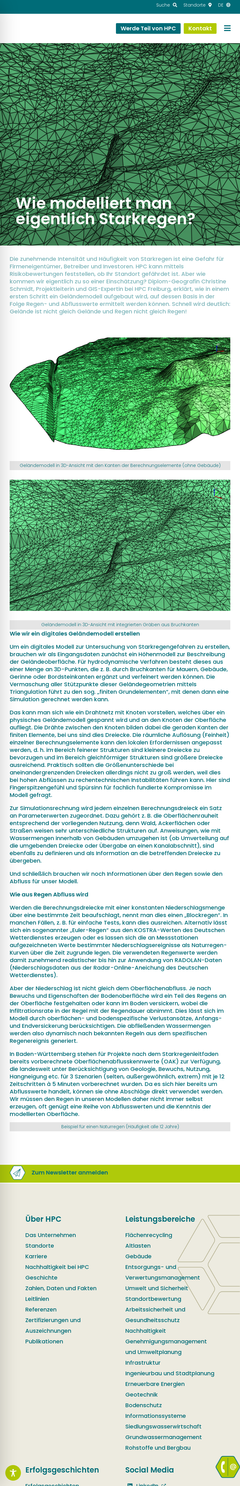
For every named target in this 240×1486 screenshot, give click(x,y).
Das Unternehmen (50, 1235)
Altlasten (138, 1246)
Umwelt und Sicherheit (156, 1288)
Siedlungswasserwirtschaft (163, 1426)
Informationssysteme (155, 1416)
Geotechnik (141, 1394)
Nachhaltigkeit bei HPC (57, 1267)
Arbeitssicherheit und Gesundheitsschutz (155, 1315)
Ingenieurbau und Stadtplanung (169, 1373)
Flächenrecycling (148, 1235)
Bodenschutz (143, 1405)
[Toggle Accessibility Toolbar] (13, 1472)
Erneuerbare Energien (155, 1384)
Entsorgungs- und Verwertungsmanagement (162, 1272)
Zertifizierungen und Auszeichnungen (53, 1325)
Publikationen (44, 1341)
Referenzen (41, 1309)
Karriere (36, 1256)
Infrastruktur (143, 1363)
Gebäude (138, 1256)
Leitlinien (37, 1299)
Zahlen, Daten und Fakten (61, 1288)
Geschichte (41, 1277)
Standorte (39, 1246)
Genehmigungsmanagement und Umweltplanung (166, 1346)
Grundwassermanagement (163, 1437)
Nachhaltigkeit (145, 1331)
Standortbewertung (153, 1299)
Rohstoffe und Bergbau (158, 1448)
